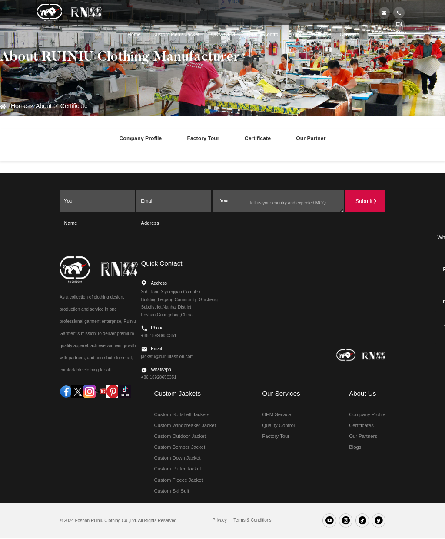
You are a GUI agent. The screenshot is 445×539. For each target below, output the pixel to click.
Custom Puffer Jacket (177, 470)
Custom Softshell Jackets (181, 415)
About (44, 105)
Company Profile (138, 139)
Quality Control (278, 426)
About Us (362, 394)
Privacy (220, 521)
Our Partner (313, 139)
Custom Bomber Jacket (180, 448)
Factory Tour (202, 139)
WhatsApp (429, 237)
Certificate (74, 105)
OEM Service (276, 415)
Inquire (429, 301)
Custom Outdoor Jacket (180, 437)
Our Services (281, 394)
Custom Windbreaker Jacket (185, 426)
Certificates (361, 426)
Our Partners (363, 437)
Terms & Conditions (252, 521)
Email (428, 269)
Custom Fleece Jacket (178, 480)
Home (19, 105)
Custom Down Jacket (177, 459)
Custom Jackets (177, 394)
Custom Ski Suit (171, 492)
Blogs (355, 448)
